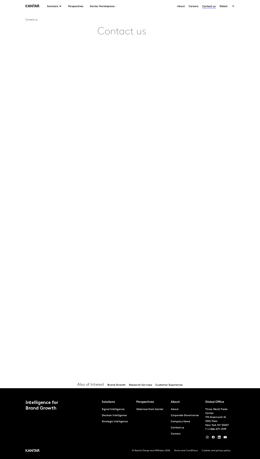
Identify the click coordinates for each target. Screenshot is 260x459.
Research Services (140, 385)
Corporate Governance (185, 415)
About (181, 6)
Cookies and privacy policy (216, 450)
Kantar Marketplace (102, 6)
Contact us (208, 6)
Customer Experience (169, 385)
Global (224, 6)
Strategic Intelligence (115, 421)
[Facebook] (213, 438)
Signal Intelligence (113, 409)
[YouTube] (219, 438)
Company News (180, 421)
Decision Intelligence (114, 415)
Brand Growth (116, 385)
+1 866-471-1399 (216, 429)
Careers (193, 6)
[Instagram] (207, 438)
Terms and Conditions (186, 450)
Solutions (52, 6)
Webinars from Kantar (149, 409)
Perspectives (75, 6)
